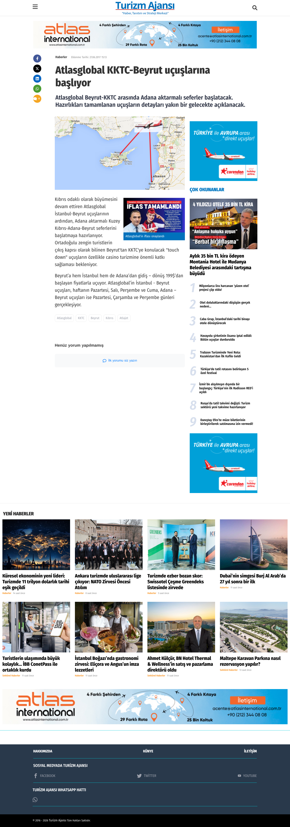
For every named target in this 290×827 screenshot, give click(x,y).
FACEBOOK (44, 775)
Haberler (61, 57)
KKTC (81, 318)
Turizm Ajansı (57, 820)
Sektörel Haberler (11, 675)
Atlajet (124, 318)
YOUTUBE (247, 776)
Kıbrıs (109, 318)
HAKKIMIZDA (42, 751)
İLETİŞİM (250, 751)
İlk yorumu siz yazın (120, 361)
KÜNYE (148, 751)
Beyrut (95, 318)
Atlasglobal (64, 318)
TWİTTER (146, 775)
